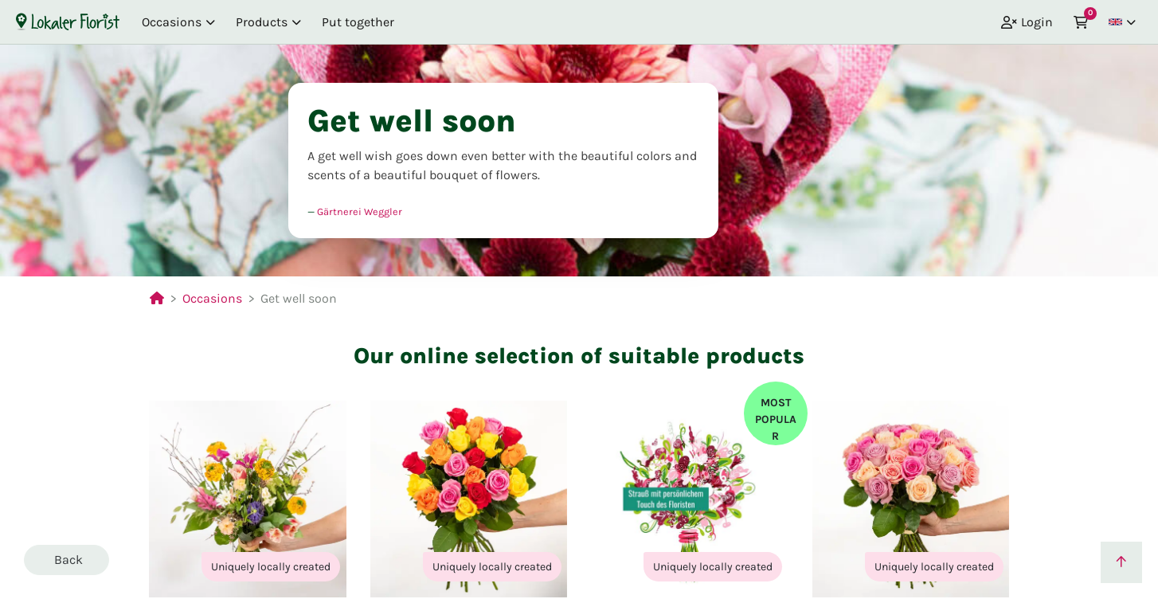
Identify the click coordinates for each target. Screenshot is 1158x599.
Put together (358, 21)
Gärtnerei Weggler (359, 211)
